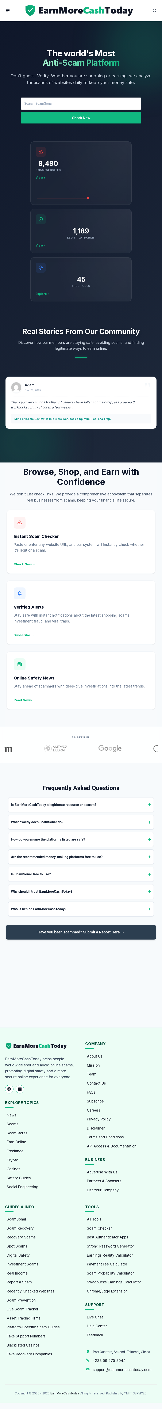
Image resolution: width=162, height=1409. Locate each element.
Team (91, 1074)
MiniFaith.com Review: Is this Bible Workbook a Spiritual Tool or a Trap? (62, 418)
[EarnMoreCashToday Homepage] (38, 1046)
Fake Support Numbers (26, 1336)
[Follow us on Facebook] (9, 1089)
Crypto (12, 1160)
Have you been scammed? (81, 932)
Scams (12, 1124)
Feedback (95, 1335)
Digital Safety (18, 1255)
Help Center (97, 1326)
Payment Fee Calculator (107, 1264)
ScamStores (17, 1133)
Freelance (15, 1151)
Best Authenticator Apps (107, 1237)
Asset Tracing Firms (23, 1318)
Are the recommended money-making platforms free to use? (57, 857)
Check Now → (25, 564)
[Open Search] (154, 10)
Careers (93, 1110)
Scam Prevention (21, 1300)
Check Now (81, 118)
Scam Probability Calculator (110, 1273)
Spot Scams (17, 1246)
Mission (93, 1065)
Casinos (13, 1169)
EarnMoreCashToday (64, 1393)
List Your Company (103, 1190)
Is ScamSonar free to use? (31, 874)
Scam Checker (99, 1228)
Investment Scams (22, 1264)
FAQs (91, 1092)
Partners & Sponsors (104, 1181)
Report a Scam (19, 1282)
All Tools (94, 1219)
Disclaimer (96, 1128)
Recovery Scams (21, 1237)
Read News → (25, 700)
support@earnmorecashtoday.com (122, 1370)
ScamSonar (16, 1219)
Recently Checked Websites (30, 1291)
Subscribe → (24, 635)
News (11, 1115)
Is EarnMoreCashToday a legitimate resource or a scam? (53, 805)
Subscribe (95, 1101)
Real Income (17, 1273)
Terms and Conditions (105, 1137)
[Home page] (80, 10)
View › (40, 177)
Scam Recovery (20, 1228)
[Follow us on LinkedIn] (20, 1089)
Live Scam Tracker (22, 1309)
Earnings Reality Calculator (110, 1255)
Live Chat (95, 1317)
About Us (95, 1056)
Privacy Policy (99, 1119)
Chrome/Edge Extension (107, 1291)
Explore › (42, 294)
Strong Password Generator (110, 1246)
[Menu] (7, 10)
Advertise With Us (102, 1172)
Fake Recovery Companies (29, 1354)
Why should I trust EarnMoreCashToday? (41, 892)
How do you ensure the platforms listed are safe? (48, 839)
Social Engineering (22, 1187)
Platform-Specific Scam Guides (33, 1327)
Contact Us (96, 1083)
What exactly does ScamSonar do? (37, 822)
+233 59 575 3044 (109, 1361)
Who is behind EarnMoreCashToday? (38, 909)
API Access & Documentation (111, 1146)
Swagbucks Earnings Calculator (114, 1282)
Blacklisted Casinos (23, 1345)
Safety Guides (19, 1178)
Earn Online (16, 1142)
